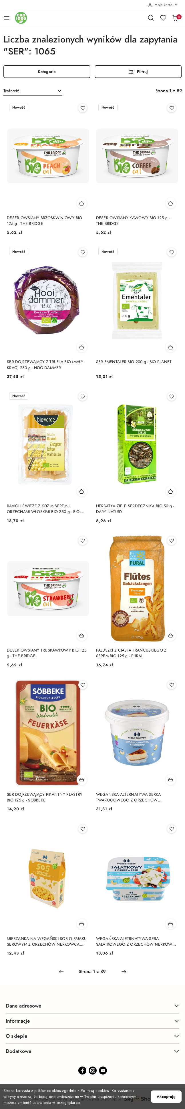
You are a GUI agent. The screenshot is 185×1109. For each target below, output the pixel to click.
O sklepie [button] (92, 1035)
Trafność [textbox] (11, 91)
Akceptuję (166, 1096)
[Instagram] (93, 1071)
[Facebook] (82, 1071)
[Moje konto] (163, 5)
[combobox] (32, 91)
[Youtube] (103, 1071)
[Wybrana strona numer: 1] (92, 972)
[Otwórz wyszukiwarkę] (151, 17)
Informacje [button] (92, 1020)
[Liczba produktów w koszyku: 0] (175, 17)
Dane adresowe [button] (92, 1005)
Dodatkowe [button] (92, 1051)
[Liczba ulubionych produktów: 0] (163, 17)
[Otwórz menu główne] (6, 18)
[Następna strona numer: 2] (124, 972)
